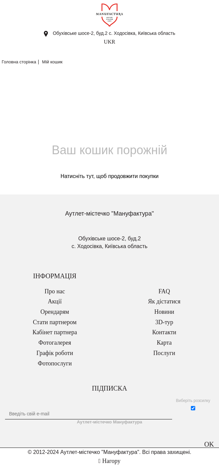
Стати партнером (54, 322)
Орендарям (55, 311)
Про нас (55, 291)
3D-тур (164, 322)
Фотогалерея (55, 342)
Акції (55, 301)
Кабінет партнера (54, 332)
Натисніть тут (77, 176)
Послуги (164, 353)
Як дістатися (164, 301)
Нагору (109, 461)
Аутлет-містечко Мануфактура (109, 421)
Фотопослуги (55, 363)
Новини (164, 311)
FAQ (164, 291)
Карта (164, 342)
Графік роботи (54, 353)
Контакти (164, 332)
